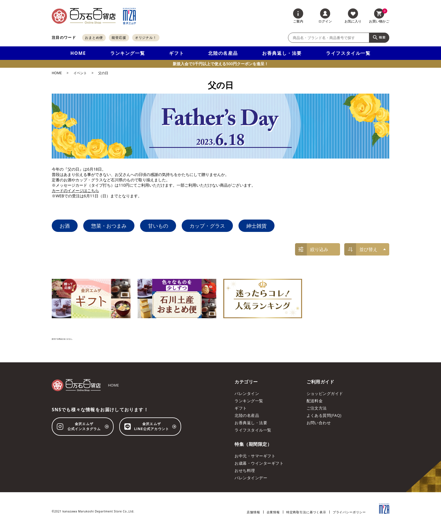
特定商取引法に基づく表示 (306, 512)
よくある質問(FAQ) (324, 415)
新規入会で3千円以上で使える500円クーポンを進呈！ (220, 63)
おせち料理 (245, 470)
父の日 (103, 73)
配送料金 (315, 400)
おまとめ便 (94, 37)
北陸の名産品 (223, 53)
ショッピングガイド (325, 393)
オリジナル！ (146, 37)
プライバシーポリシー (349, 512)
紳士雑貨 (256, 225)
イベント (80, 73)
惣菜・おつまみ (109, 225)
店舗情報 (253, 512)
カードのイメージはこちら (75, 190)
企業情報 (273, 512)
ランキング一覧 (127, 53)
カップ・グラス (207, 225)
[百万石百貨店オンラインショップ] (84, 16)
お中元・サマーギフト (255, 455)
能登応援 (119, 37)
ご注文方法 (317, 408)
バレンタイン (247, 393)
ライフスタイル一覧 (348, 53)
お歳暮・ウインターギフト (259, 463)
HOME (78, 53)
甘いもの (158, 225)
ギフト (176, 53)
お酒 (65, 225)
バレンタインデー (251, 477)
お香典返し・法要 (282, 53)
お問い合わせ (319, 422)
